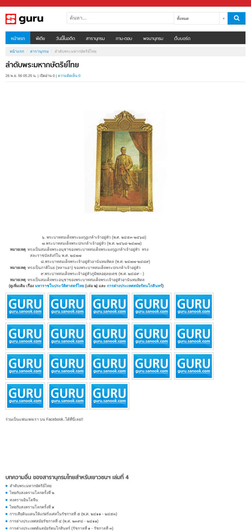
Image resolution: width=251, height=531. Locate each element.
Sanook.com (16, 3)
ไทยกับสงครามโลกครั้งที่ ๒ (32, 492)
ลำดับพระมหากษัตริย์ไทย (31, 486)
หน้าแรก (18, 38)
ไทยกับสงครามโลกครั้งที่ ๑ (32, 507)
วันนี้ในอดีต (65, 38)
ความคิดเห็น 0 (69, 76)
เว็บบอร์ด (182, 38)
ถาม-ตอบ (124, 38)
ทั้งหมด (183, 18)
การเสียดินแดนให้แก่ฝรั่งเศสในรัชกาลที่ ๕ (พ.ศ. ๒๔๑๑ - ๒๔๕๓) (63, 514)
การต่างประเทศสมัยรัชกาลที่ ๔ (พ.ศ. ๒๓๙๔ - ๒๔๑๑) (54, 521)
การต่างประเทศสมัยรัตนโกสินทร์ (134, 286)
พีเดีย (40, 38)
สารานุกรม (95, 38)
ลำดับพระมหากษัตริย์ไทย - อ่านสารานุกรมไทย (34, 19)
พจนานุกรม (153, 38)
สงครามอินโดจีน (24, 500)
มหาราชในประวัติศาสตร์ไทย (59, 286)
